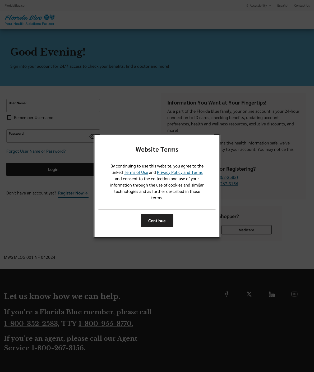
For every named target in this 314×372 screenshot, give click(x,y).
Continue (157, 220)
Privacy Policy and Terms (180, 172)
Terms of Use (136, 172)
